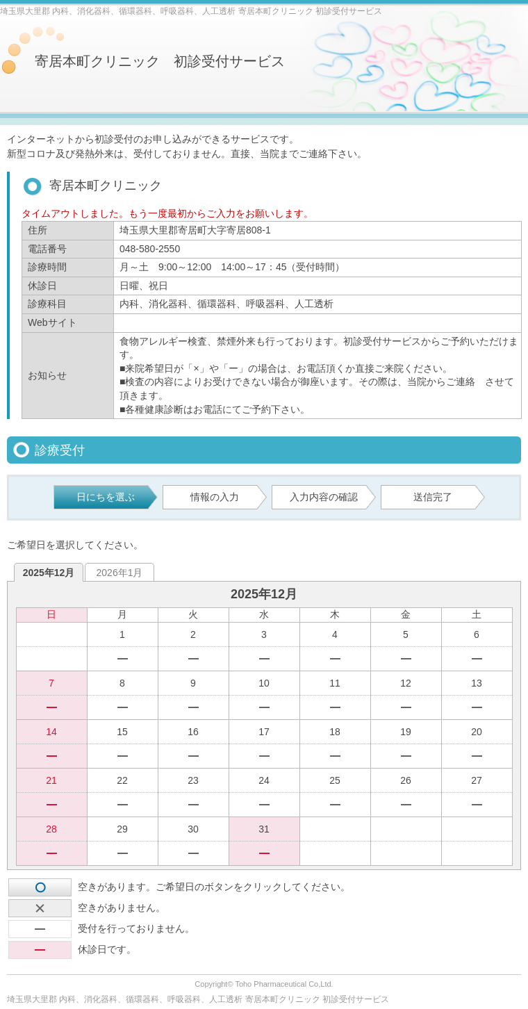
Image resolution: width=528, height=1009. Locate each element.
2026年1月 (120, 572)
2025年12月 (49, 572)
